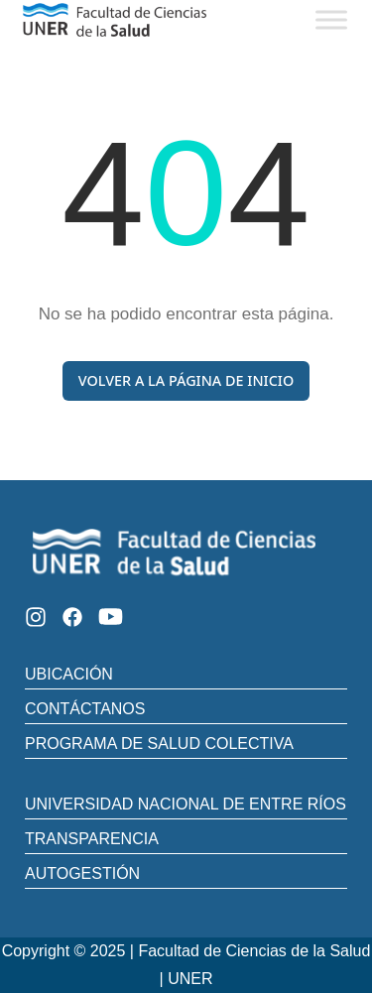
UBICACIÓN (69, 674)
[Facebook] (72, 617)
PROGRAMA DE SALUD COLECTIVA (159, 743)
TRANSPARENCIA (92, 838)
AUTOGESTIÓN (82, 873)
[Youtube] (110, 616)
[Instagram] (36, 617)
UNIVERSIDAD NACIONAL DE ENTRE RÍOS (185, 804)
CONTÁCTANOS (85, 708)
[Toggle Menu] (331, 19)
